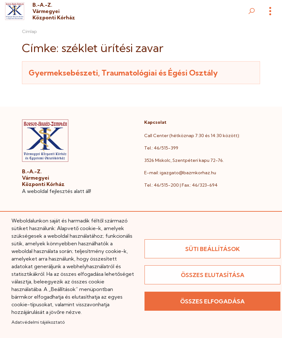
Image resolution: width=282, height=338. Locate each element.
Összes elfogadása (212, 301)
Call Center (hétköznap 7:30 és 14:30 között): (192, 135)
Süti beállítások (212, 249)
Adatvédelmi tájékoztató (38, 322)
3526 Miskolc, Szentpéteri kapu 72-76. (184, 160)
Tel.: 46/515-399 (161, 148)
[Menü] (270, 11)
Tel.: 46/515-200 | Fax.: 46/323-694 (181, 185)
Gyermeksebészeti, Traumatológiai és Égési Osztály (123, 72)
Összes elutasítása (212, 275)
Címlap (29, 31)
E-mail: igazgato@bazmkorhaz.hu (180, 173)
